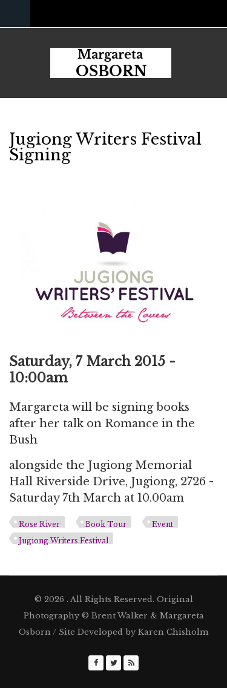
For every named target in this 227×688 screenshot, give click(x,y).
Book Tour (106, 524)
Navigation (15, 13)
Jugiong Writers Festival (63, 540)
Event (162, 524)
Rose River (39, 524)
